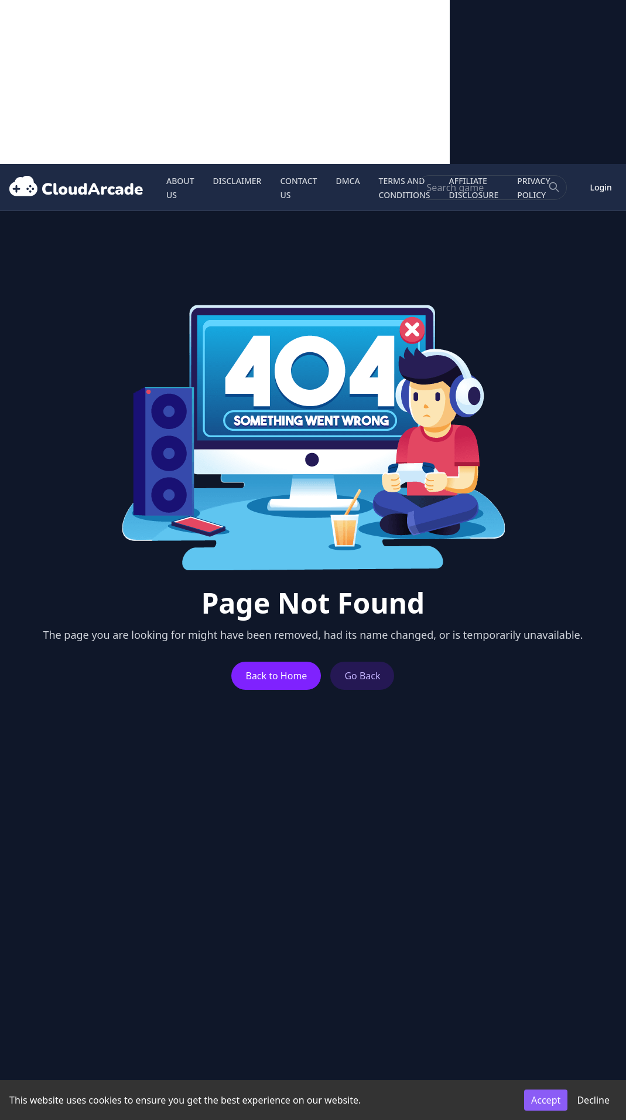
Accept (545, 1100)
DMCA (348, 180)
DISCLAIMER (237, 180)
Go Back (362, 675)
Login (601, 187)
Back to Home (276, 675)
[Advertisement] (225, 82)
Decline (593, 1100)
